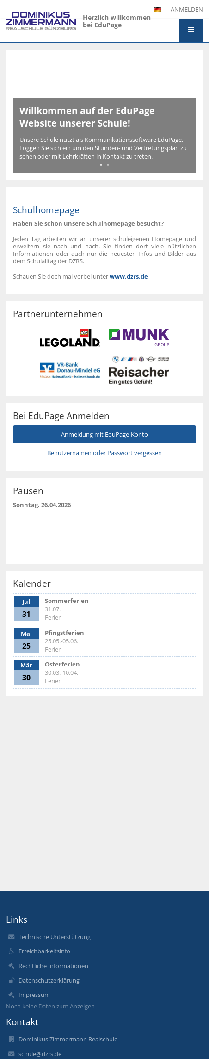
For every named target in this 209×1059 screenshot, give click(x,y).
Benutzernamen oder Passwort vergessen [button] (104, 453)
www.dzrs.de (129, 276)
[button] (191, 30)
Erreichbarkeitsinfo (44, 951)
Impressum (34, 994)
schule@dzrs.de (39, 1054)
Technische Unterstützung (54, 936)
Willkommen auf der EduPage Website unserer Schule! (87, 116)
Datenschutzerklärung (49, 980)
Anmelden (187, 9)
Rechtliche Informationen (53, 966)
